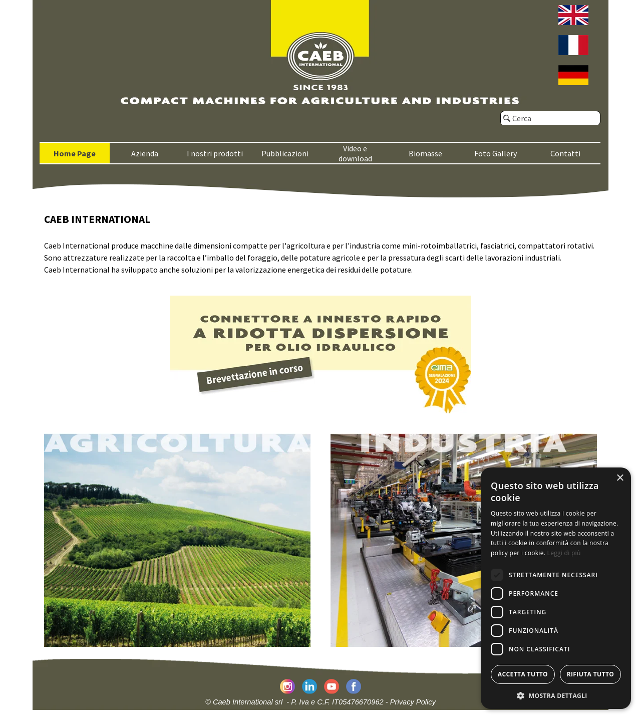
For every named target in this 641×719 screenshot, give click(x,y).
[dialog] (556, 588)
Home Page (75, 153)
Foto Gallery (495, 153)
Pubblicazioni (284, 153)
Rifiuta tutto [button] (590, 674)
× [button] (619, 478)
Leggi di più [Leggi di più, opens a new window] (564, 553)
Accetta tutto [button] (523, 674)
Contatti (565, 153)
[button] (556, 694)
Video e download (355, 153)
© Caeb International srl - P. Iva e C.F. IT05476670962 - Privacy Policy (320, 702)
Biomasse (425, 153)
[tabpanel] (320, 243)
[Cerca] (550, 118)
